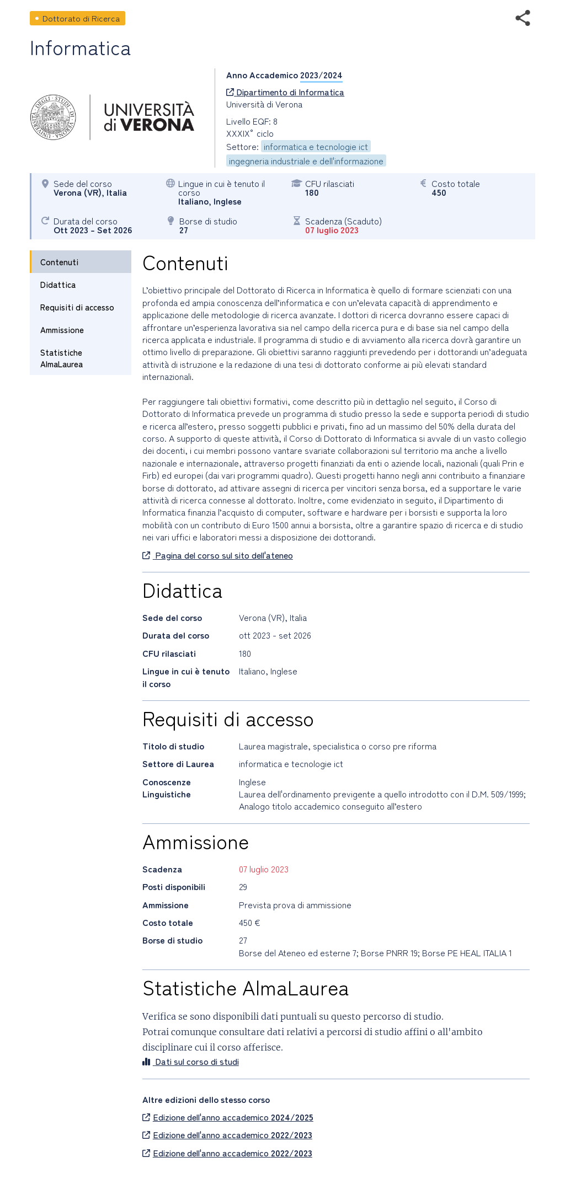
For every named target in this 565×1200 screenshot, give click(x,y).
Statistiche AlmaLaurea (61, 357)
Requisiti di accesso (77, 307)
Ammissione (62, 329)
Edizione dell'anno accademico (227, 1117)
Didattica (58, 284)
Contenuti (59, 261)
